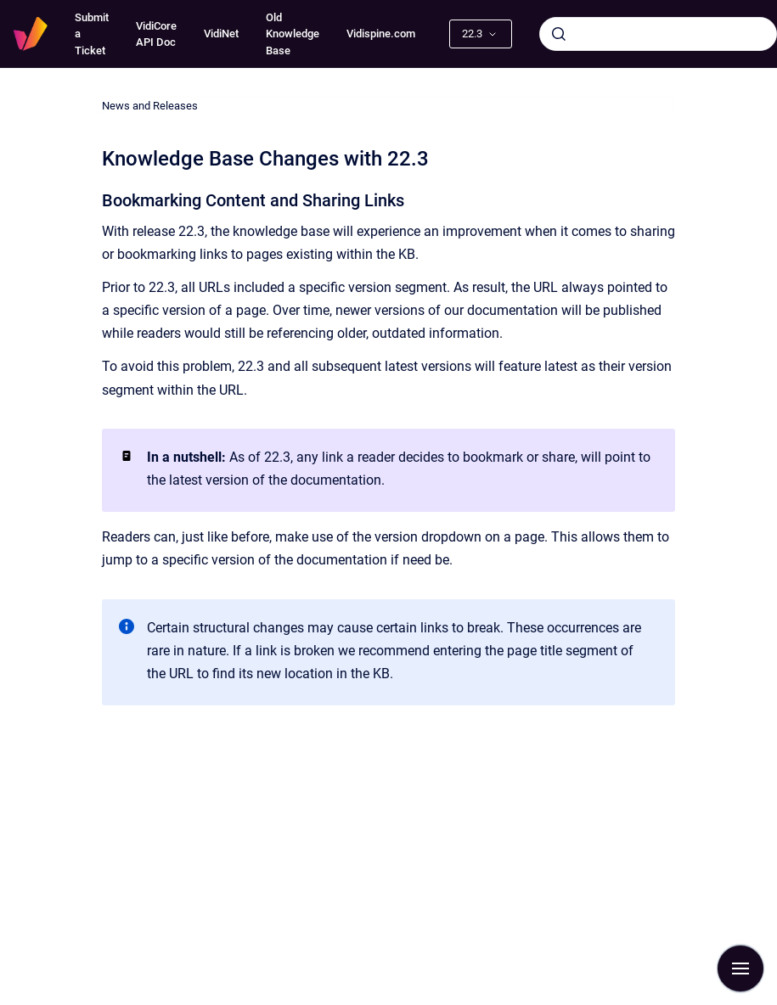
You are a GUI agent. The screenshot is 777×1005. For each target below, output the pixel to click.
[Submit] (558, 34)
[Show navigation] (740, 968)
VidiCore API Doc (156, 34)
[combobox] (658, 34)
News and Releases (150, 105)
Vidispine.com (380, 33)
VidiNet (221, 33)
